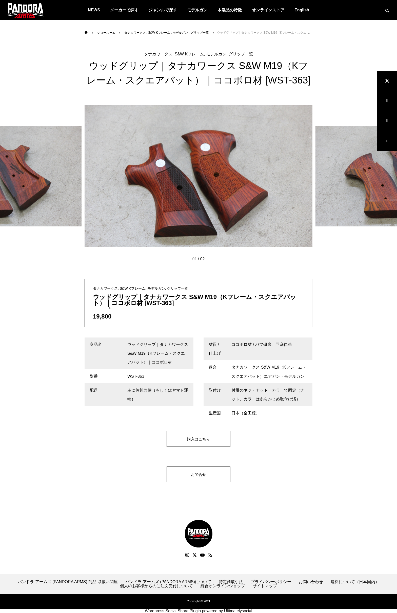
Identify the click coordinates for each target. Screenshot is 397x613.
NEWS (94, 10)
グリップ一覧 (241, 54)
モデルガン (197, 10)
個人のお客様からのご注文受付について (156, 586)
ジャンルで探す (163, 10)
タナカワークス (158, 54)
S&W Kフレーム (189, 54)
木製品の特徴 (229, 10)
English (301, 10)
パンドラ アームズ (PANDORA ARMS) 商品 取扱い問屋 (68, 582)
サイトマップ (265, 586)
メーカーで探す (124, 10)
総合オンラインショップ (223, 586)
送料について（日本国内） (355, 582)
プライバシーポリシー (271, 582)
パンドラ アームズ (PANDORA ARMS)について (168, 582)
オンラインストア (268, 10)
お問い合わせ (311, 582)
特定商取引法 (231, 582)
